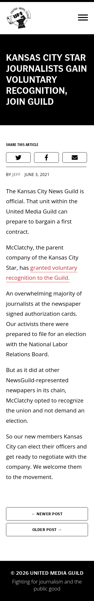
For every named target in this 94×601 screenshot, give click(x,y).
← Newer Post (47, 514)
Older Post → (47, 529)
